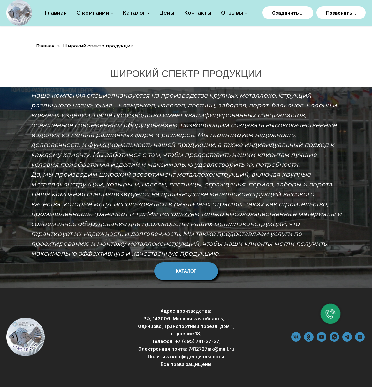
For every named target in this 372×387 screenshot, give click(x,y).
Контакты (197, 13)
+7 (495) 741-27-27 (197, 341)
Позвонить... (341, 13)
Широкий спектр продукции (98, 46)
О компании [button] (92, 13)
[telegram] (347, 340)
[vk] (296, 340)
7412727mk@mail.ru (211, 349)
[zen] (360, 340)
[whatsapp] (334, 340)
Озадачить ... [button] (288, 13)
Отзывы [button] (232, 13)
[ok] (309, 340)
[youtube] (321, 340)
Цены (166, 13)
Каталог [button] (134, 13)
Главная (56, 13)
